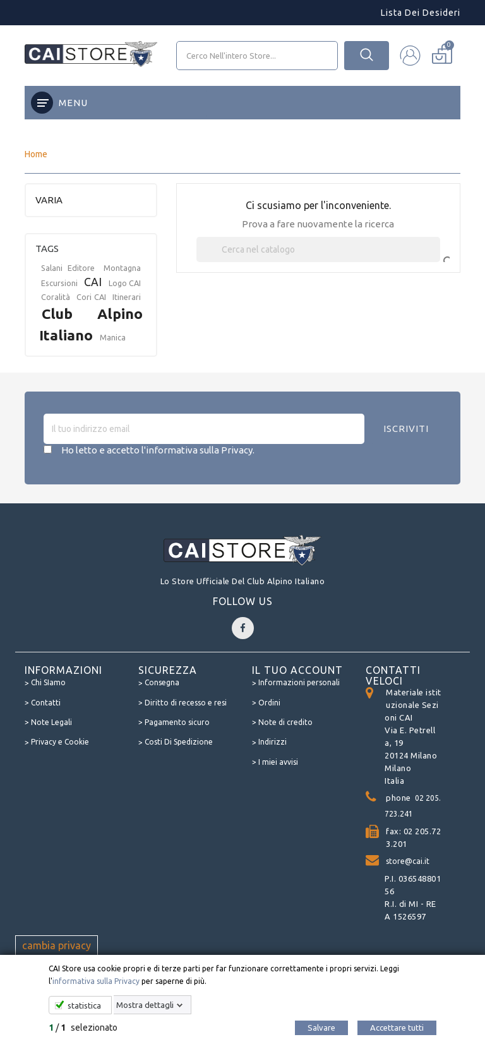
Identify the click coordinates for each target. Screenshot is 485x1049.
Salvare (321, 1027)
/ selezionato (83, 1027)
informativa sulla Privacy (96, 981)
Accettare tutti (397, 1027)
